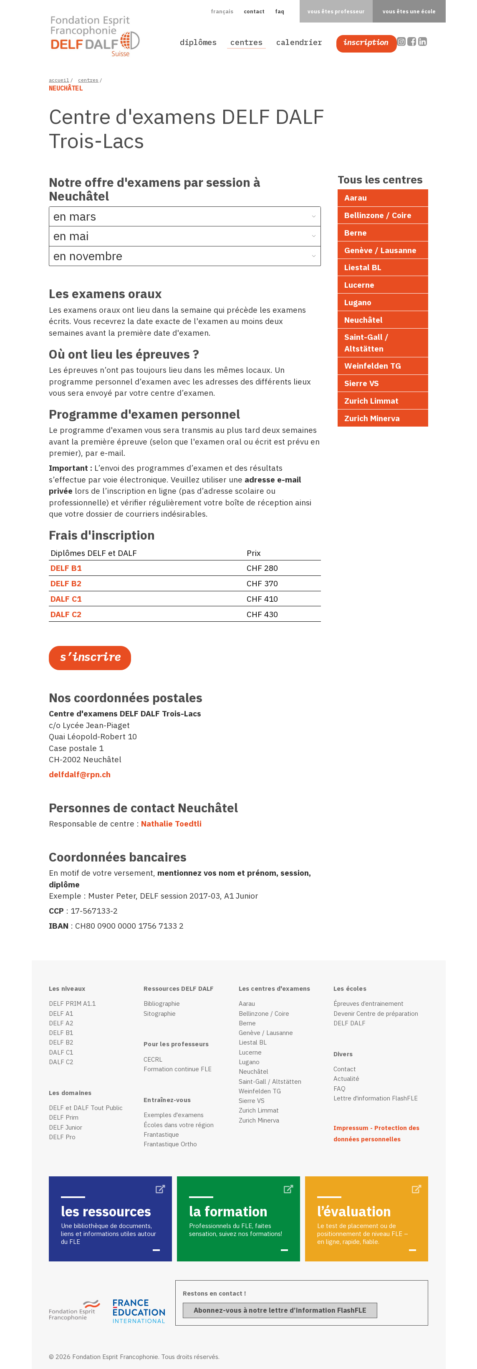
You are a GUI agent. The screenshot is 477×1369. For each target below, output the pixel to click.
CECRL (153, 1059)
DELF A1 (61, 1013)
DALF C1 (65, 598)
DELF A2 (61, 1023)
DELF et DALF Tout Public (86, 1108)
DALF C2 (65, 614)
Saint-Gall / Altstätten (366, 342)
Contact (344, 1069)
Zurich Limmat (371, 400)
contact (254, 11)
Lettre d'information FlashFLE (375, 1098)
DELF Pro (62, 1137)
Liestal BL (362, 267)
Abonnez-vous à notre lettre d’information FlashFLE (280, 1310)
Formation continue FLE (178, 1069)
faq (279, 11)
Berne (355, 232)
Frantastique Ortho (170, 1144)
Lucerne (359, 284)
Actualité (346, 1079)
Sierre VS (361, 383)
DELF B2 (65, 583)
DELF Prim (63, 1117)
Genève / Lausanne (380, 250)
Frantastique (161, 1134)
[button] (222, 11)
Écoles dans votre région (179, 1125)
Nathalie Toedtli (171, 823)
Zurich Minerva (372, 418)
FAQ (339, 1089)
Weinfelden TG (372, 365)
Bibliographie (162, 1003)
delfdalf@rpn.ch (80, 774)
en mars (74, 216)
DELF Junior (65, 1127)
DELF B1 (65, 568)
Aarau (355, 197)
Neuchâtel (363, 319)
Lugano (357, 302)
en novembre (87, 256)
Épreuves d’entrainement (368, 1003)
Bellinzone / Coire (377, 215)
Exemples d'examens (174, 1115)
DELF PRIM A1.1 (72, 1003)
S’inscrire (90, 656)
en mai (71, 236)
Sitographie (160, 1013)
